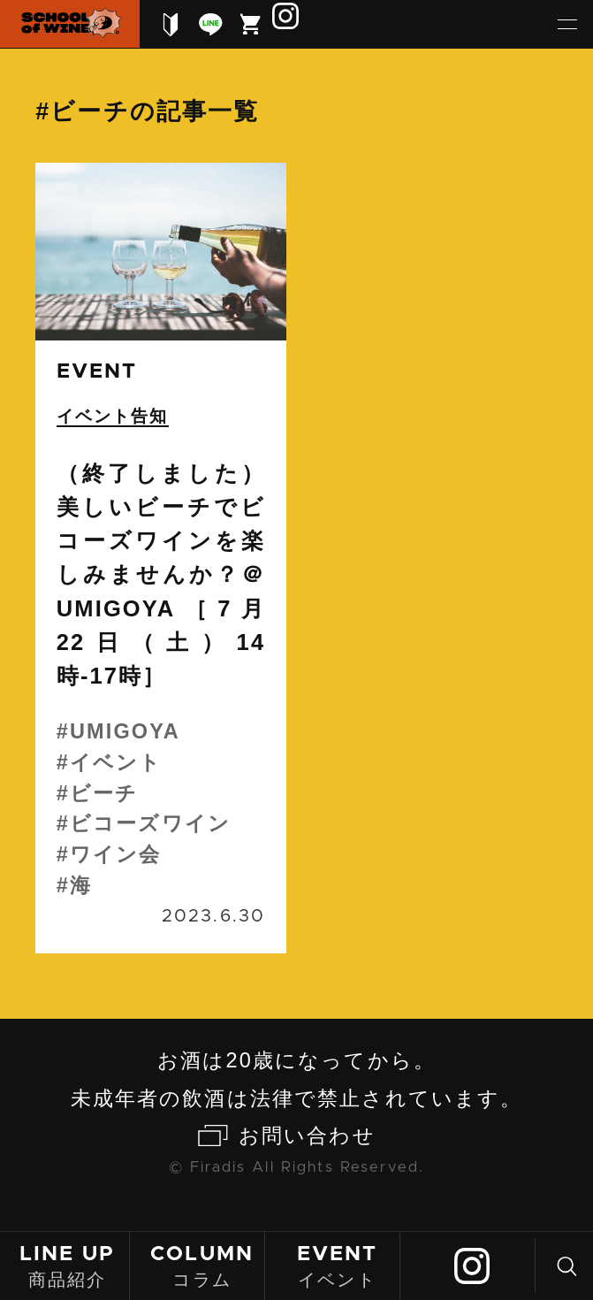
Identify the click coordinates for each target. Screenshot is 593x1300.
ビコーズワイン (150, 823)
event (97, 371)
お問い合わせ (307, 1135)
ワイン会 (116, 854)
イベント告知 (113, 416)
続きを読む (160, 558)
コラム (202, 1265)
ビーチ (104, 793)
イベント (337, 1265)
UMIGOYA (125, 731)
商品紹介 (66, 1265)
